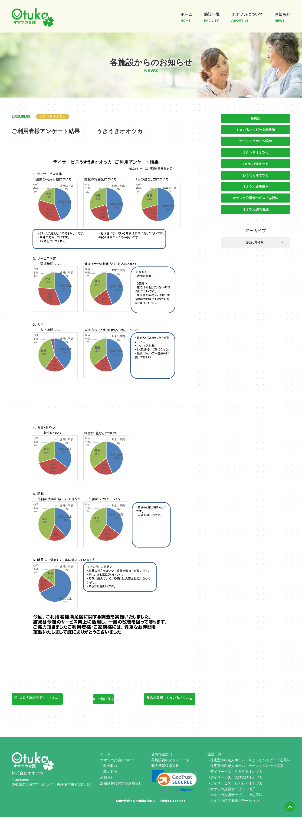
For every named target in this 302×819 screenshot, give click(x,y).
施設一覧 (214, 756)
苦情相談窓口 (161, 756)
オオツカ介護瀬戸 (255, 185)
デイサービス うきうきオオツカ (236, 773)
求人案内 (110, 773)
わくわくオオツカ (255, 174)
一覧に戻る (105, 700)
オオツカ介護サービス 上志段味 (236, 797)
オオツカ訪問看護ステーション (234, 802)
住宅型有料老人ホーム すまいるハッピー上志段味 (250, 762)
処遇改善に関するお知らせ (121, 785)
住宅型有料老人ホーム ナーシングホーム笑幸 (246, 768)
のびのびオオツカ (255, 162)
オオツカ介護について (117, 762)
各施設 (255, 118)
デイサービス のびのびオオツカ (236, 779)
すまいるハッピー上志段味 (255, 129)
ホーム (105, 756)
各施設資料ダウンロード (170, 762)
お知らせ (107, 779)
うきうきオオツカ (255, 151)
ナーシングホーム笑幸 (255, 140)
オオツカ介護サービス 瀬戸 (233, 791)
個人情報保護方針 (165, 768)
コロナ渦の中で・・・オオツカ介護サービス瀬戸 (44, 699)
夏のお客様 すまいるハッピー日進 (171, 699)
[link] (174, 783)
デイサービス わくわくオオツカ (236, 785)
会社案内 (110, 768)
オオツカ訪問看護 (255, 207)
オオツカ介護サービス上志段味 (255, 196)
